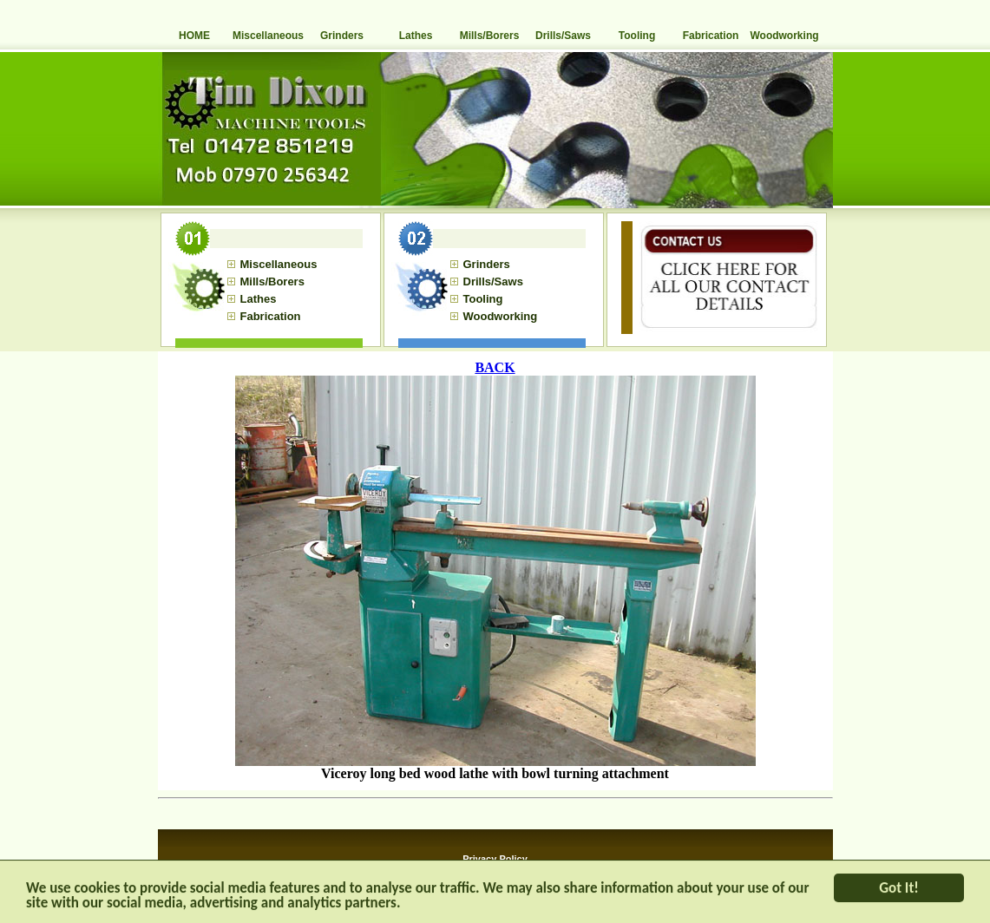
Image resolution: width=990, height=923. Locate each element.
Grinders (342, 35)
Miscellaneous (268, 35)
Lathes (416, 35)
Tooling (637, 35)
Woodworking (784, 35)
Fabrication (711, 35)
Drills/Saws (563, 35)
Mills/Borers (490, 35)
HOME (194, 35)
